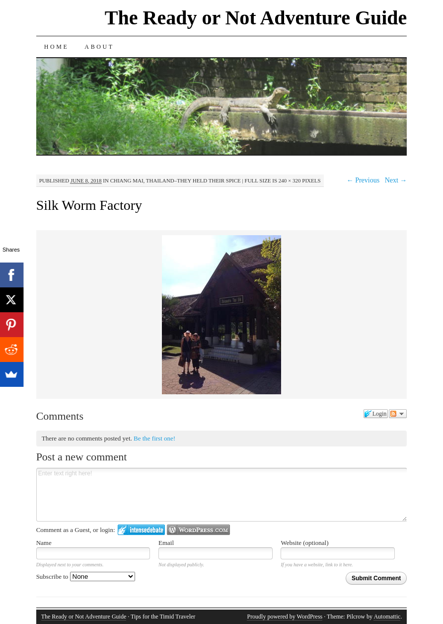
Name (44, 542)
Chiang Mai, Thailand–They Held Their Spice (175, 180)
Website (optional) (304, 542)
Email (166, 542)
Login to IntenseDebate (141, 530)
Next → (396, 180)
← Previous (363, 180)
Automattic (386, 616)
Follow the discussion (398, 413)
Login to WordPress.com (198, 530)
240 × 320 (290, 180)
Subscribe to (85, 576)
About (99, 46)
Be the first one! (154, 438)
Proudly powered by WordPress (284, 616)
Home (56, 46)
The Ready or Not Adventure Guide (256, 17)
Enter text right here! (221, 495)
